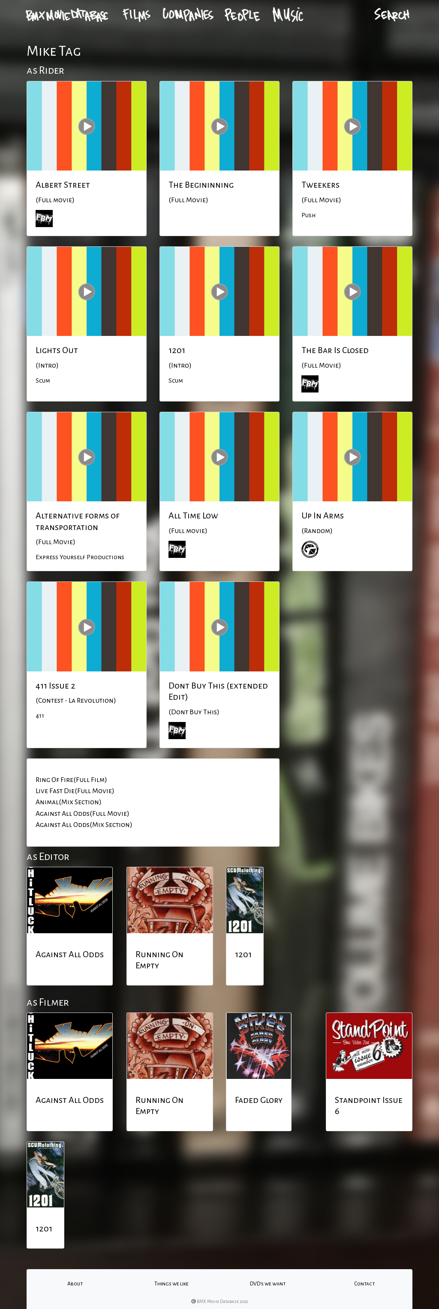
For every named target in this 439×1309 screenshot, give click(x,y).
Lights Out (57, 350)
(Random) (317, 531)
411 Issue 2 (55, 685)
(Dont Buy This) (194, 712)
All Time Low (193, 515)
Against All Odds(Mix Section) (84, 825)
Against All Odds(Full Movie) (82, 814)
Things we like (171, 1284)
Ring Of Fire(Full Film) (71, 780)
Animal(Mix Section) (69, 802)
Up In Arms (322, 515)
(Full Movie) (188, 200)
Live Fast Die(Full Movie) (75, 791)
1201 (176, 350)
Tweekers (320, 184)
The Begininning (201, 184)
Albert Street (63, 184)
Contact (364, 1284)
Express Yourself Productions (80, 557)
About (75, 1284)
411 (40, 715)
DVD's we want (268, 1284)
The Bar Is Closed (335, 350)
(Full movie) (55, 200)
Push (308, 215)
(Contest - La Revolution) (76, 700)
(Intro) (47, 365)
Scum (43, 380)
